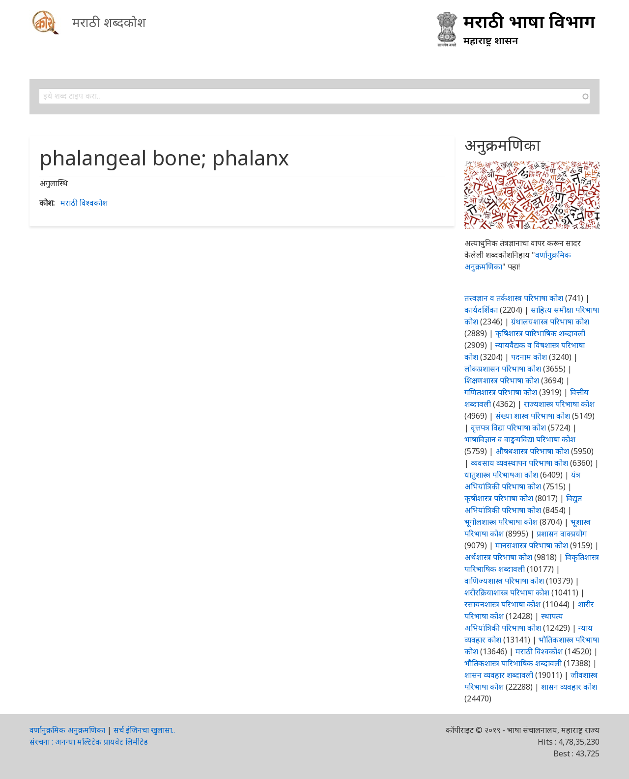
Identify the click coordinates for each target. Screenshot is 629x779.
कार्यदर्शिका (481, 309)
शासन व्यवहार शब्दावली (498, 675)
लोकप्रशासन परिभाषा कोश (502, 368)
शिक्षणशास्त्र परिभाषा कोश (501, 380)
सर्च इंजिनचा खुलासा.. (144, 730)
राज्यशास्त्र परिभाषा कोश (559, 404)
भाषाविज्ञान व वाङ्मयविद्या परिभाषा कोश (519, 439)
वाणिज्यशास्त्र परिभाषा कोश (504, 580)
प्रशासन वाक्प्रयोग (562, 533)
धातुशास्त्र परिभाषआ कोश (501, 474)
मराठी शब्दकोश (109, 22)
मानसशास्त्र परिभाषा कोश (531, 545)
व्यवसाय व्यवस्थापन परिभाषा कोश (519, 462)
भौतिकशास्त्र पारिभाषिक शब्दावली (513, 663)
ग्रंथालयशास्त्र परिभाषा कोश (550, 321)
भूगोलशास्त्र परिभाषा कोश (501, 521)
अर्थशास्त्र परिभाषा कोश (498, 557)
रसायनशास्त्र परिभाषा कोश (502, 604)
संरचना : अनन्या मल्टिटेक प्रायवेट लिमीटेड (88, 741)
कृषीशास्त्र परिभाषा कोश (498, 498)
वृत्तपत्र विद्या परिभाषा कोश (508, 427)
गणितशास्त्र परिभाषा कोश (500, 392)
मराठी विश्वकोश (84, 202)
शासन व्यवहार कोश (569, 686)
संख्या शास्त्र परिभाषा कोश (532, 415)
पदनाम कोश (529, 356)
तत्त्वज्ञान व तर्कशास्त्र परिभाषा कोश (513, 298)
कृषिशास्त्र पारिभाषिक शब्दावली (540, 333)
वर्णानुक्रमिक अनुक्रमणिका (67, 730)
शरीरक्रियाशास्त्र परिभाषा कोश (506, 592)
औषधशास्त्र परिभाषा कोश (532, 451)
